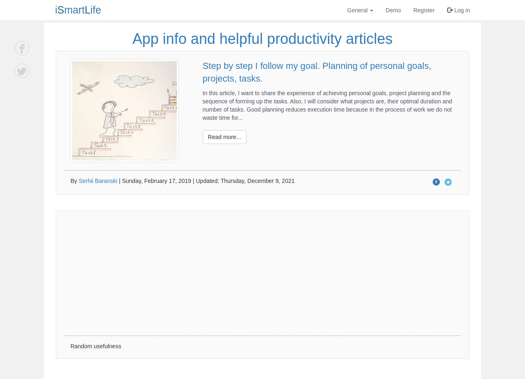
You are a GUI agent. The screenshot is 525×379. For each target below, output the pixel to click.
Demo (393, 10)
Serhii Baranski (98, 181)
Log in (458, 10)
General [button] (360, 10)
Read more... (224, 137)
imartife (78, 10)
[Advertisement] (262, 273)
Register (424, 10)
